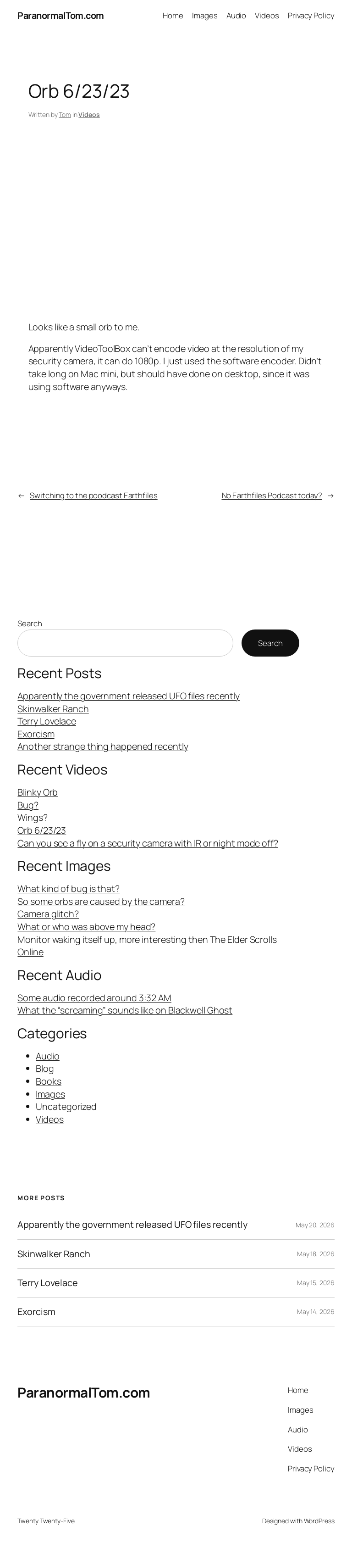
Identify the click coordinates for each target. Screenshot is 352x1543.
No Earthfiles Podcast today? (272, 495)
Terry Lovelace (46, 721)
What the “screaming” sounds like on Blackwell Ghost (124, 1010)
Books (48, 1081)
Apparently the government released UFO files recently (128, 696)
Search (29, 623)
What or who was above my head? (86, 926)
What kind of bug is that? (68, 888)
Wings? (32, 817)
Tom (65, 114)
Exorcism (35, 734)
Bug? (27, 805)
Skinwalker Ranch (52, 708)
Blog (45, 1068)
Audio (48, 1056)
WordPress (319, 1520)
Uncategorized (66, 1106)
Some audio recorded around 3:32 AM (94, 998)
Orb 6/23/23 (41, 830)
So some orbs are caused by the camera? (100, 901)
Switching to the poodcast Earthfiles (93, 495)
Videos (88, 114)
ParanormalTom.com (60, 15)
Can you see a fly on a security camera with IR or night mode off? (147, 843)
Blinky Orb (37, 792)
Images (50, 1094)
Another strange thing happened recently (102, 746)
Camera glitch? (48, 914)
